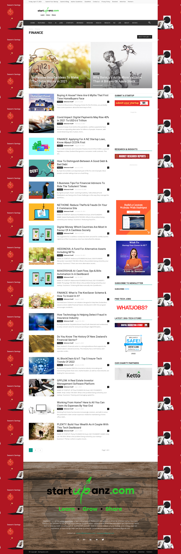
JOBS (61, 23)
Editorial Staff (36, 85)
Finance (34, 73)
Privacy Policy (106, 1)
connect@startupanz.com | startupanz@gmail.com (95, 533)
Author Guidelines (76, 1)
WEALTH (107, 23)
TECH (50, 23)
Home (31, 29)
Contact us (96, 1)
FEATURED (41, 23)
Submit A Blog (64, 1)
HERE (127, 289)
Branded (115, 1)
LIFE (120, 23)
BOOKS (134, 23)
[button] (149, 23)
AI (55, 23)
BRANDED (80, 23)
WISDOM (90, 23)
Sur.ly (137, 349)
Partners (130, 1)
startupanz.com (133, 344)
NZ (114, 23)
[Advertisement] (110, 11)
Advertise (123, 1)
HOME (32, 23)
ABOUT (126, 23)
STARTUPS (69, 23)
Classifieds (87, 1)
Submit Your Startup (51, 1)
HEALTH (98, 23)
